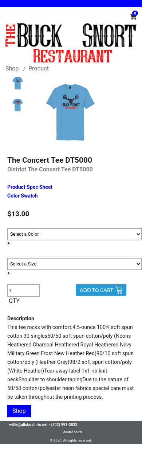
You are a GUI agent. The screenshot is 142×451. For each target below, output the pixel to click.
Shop (12, 68)
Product (38, 68)
